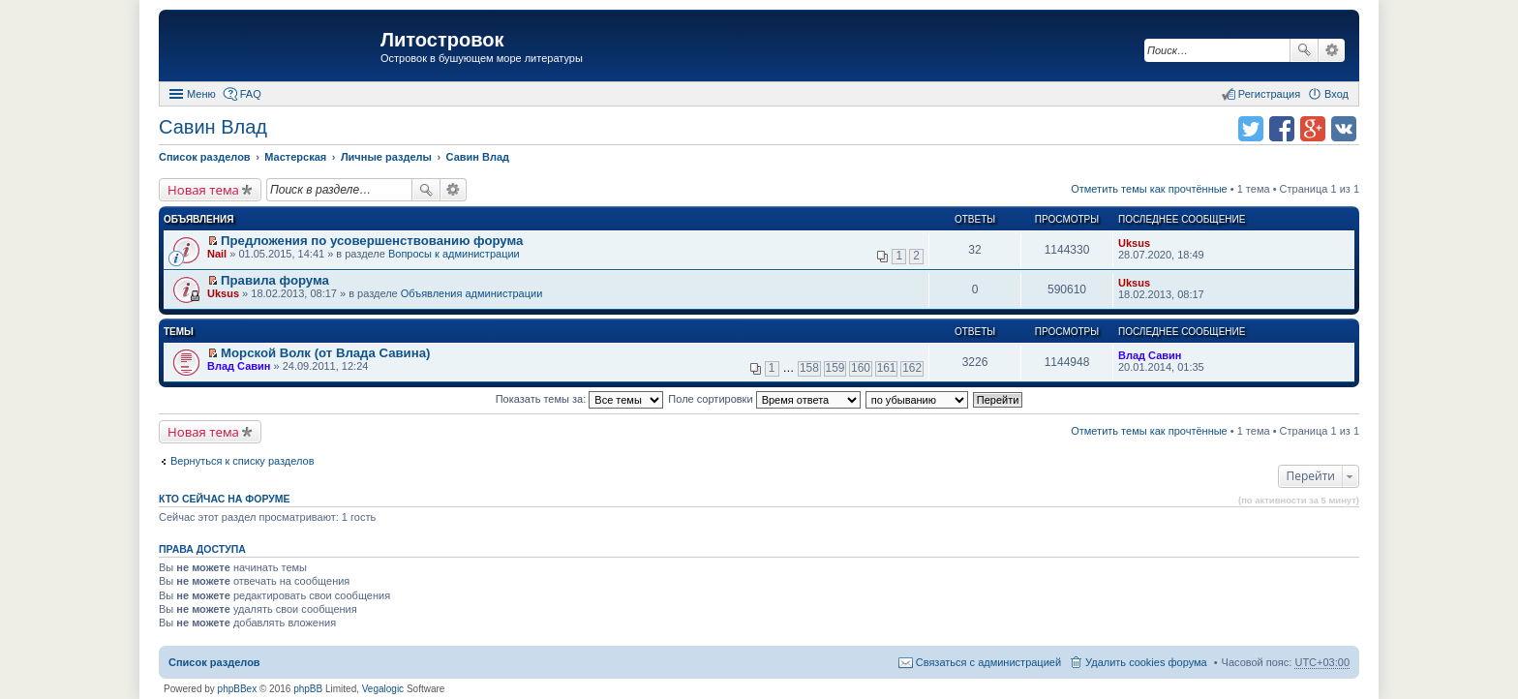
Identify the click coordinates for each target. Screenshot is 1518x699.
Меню (201, 94)
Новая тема (203, 189)
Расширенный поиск (1332, 50)
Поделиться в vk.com (1343, 128)
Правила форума (275, 280)
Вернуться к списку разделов (242, 461)
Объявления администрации (472, 293)
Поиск (1304, 50)
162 (912, 368)
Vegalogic (383, 689)
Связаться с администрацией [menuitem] (988, 662)
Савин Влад (213, 126)
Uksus (1134, 243)
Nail (217, 253)
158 (809, 368)
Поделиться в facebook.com (1281, 128)
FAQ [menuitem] (250, 94)
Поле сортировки (764, 399)
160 (860, 368)
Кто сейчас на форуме (224, 498)
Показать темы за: (580, 399)
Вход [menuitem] (1336, 94)
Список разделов (214, 662)
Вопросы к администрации (454, 253)
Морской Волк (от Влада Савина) (325, 353)
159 (835, 368)
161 (886, 368)
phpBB (307, 689)
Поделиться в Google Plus (1312, 128)
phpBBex (238, 689)
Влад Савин (238, 366)
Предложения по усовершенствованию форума (372, 240)
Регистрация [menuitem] (1269, 94)
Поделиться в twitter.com (1250, 128)
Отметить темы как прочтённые (1149, 189)
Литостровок (441, 39)
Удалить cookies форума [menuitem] (1146, 662)
